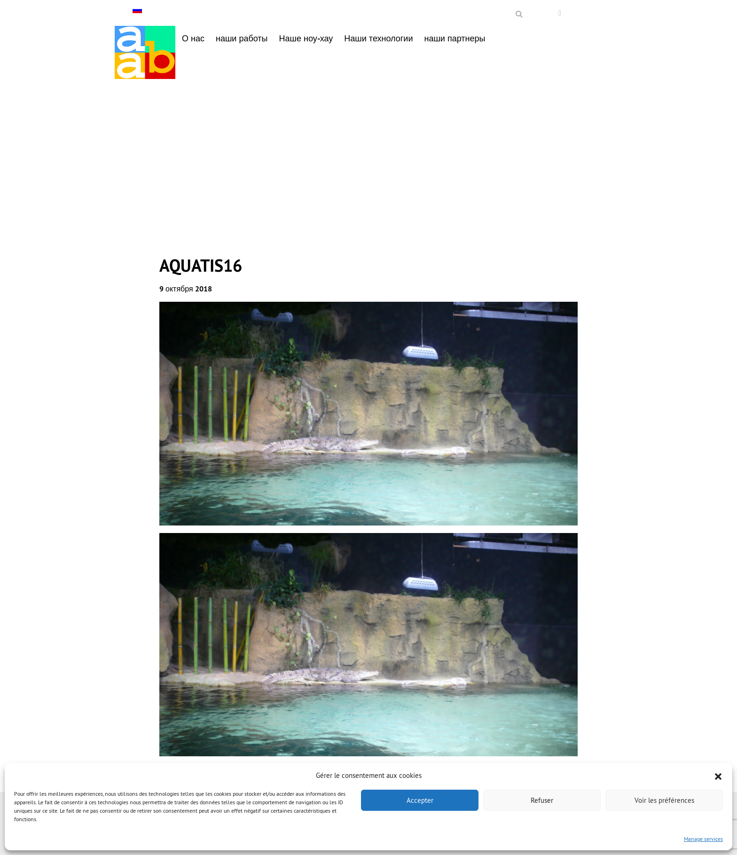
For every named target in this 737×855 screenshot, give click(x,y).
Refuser (542, 800)
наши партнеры (454, 38)
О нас (193, 38)
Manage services (703, 838)
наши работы (242, 38)
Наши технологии (378, 38)
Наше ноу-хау (306, 38)
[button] (718, 775)
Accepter (420, 800)
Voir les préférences (664, 800)
